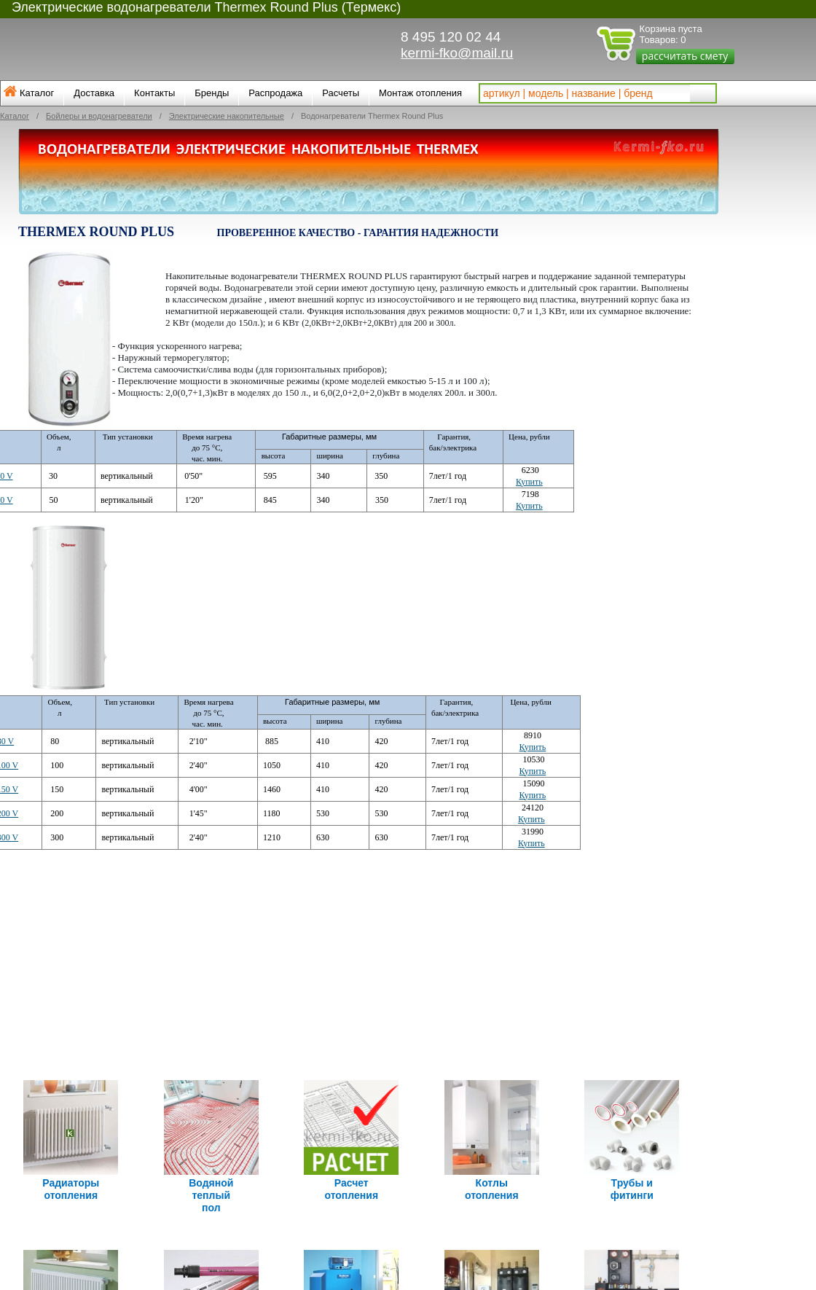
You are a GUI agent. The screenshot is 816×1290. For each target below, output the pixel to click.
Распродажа (275, 92)
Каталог (37, 92)
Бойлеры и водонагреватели (99, 116)
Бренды (212, 92)
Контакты (154, 92)
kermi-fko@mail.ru (457, 52)
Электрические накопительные (226, 116)
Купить (529, 482)
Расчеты (340, 92)
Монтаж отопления (420, 92)
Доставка (94, 92)
